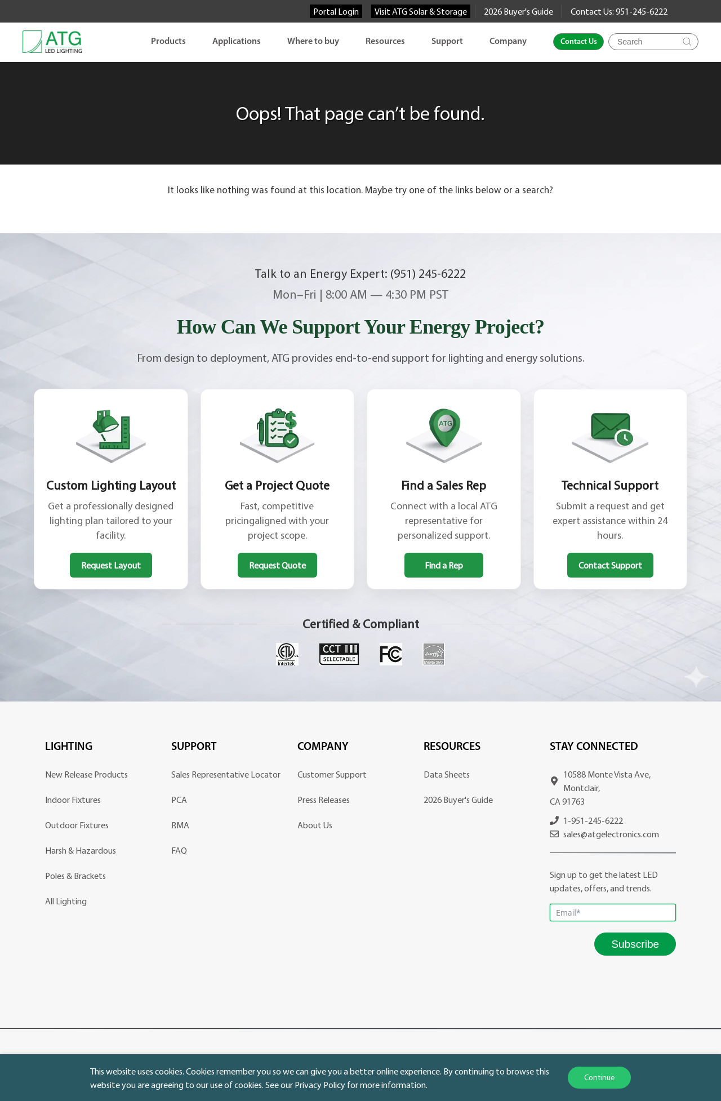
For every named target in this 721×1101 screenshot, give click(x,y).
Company (508, 41)
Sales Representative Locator (226, 774)
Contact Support (610, 565)
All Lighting (66, 901)
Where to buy (313, 41)
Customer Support (332, 774)
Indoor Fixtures (73, 799)
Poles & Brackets (75, 875)
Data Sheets (447, 774)
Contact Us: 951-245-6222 (619, 11)
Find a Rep (444, 565)
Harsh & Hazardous (80, 850)
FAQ (179, 850)
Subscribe (635, 944)
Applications (236, 41)
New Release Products (86, 774)
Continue (599, 1077)
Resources (385, 41)
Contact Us (578, 42)
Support (447, 41)
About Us (314, 825)
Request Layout (111, 565)
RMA (180, 825)
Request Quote (277, 565)
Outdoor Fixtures (77, 825)
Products (168, 41)
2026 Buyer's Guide (518, 11)
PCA (179, 799)
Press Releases (323, 799)
